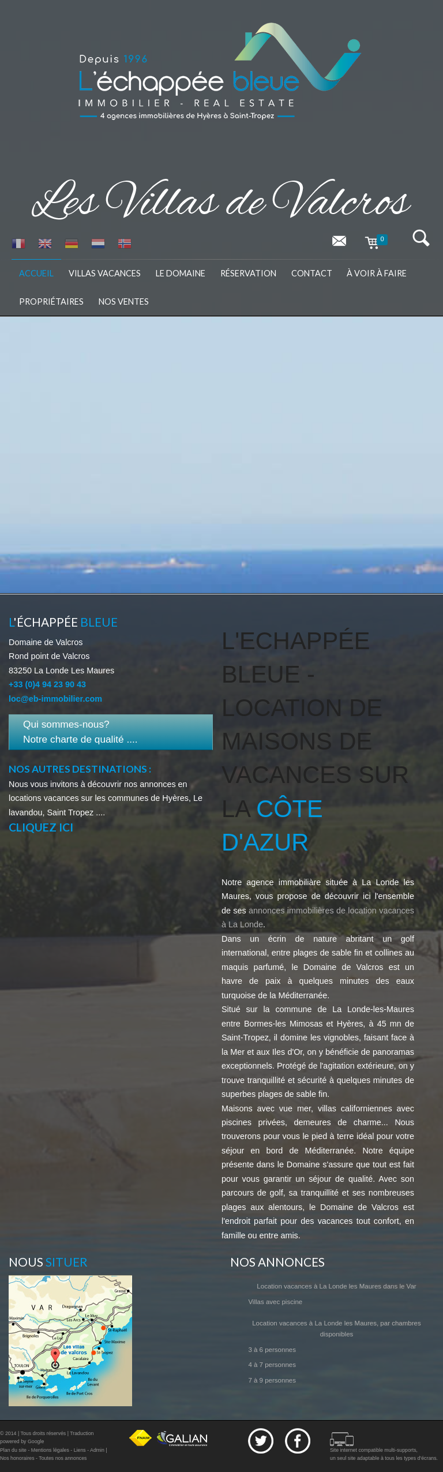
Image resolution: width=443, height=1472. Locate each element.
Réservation (248, 273)
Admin (97, 1450)
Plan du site (13, 1450)
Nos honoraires (17, 1458)
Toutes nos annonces (63, 1458)
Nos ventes (124, 301)
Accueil (36, 273)
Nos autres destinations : (80, 769)
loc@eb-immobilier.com (55, 698)
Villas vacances (105, 273)
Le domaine (180, 273)
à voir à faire (377, 273)
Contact (311, 273)
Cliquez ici (41, 827)
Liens (80, 1450)
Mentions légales (50, 1450)
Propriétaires (51, 301)
